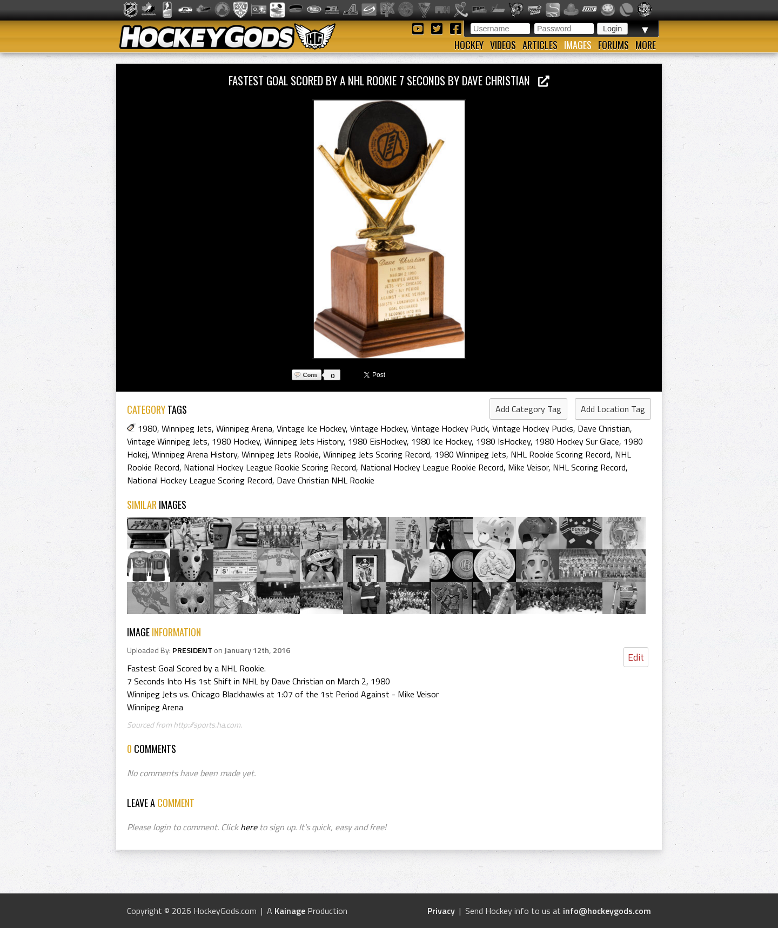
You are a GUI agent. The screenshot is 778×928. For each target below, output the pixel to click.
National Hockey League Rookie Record (432, 467)
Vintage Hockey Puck (449, 428)
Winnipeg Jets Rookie (280, 454)
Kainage (289, 910)
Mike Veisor (528, 467)
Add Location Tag (613, 408)
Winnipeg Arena (244, 428)
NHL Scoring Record (589, 467)
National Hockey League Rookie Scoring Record (270, 467)
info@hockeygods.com (607, 910)
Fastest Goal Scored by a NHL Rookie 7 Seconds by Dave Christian (389, 80)
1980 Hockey (236, 441)
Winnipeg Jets (187, 428)
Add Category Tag (528, 408)
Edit (636, 657)
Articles (540, 45)
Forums (613, 45)
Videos (503, 45)
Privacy (441, 910)
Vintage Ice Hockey (311, 428)
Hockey (469, 45)
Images (578, 45)
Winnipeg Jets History (304, 441)
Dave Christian (604, 428)
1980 (147, 428)
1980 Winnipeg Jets (470, 454)
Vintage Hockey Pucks (532, 428)
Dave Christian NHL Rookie (325, 480)
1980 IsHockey (503, 441)
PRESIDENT (192, 650)
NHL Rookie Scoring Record (561, 454)
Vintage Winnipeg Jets (167, 441)
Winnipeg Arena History (194, 454)
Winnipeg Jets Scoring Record (376, 454)
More (645, 45)
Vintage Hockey (378, 428)
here (248, 827)
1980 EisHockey (377, 441)
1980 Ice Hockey (441, 441)
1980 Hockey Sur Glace (577, 441)
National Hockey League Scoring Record (199, 480)
